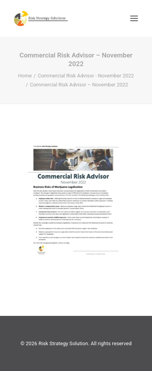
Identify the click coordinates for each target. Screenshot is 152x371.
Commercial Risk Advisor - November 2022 (86, 76)
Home (25, 76)
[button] (134, 18)
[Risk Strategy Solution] (41, 18)
